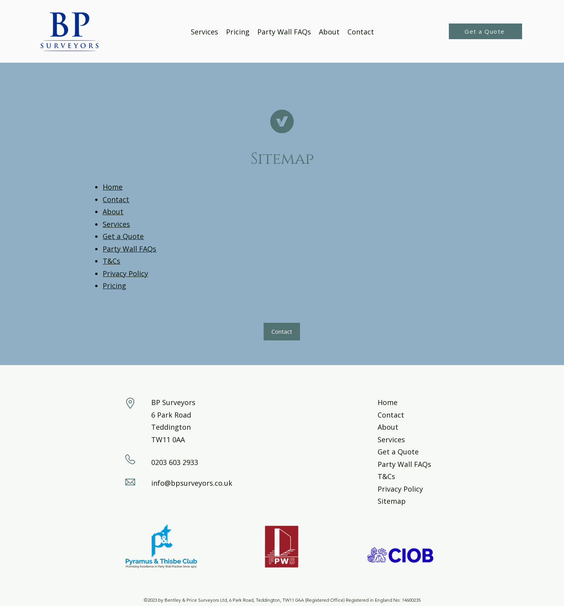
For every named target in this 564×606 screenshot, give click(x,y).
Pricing (114, 285)
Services (116, 224)
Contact (116, 199)
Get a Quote (123, 236)
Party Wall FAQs (129, 248)
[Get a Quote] (485, 31)
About (113, 211)
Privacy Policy (125, 273)
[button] (282, 331)
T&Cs (111, 261)
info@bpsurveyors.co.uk (191, 483)
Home (113, 187)
